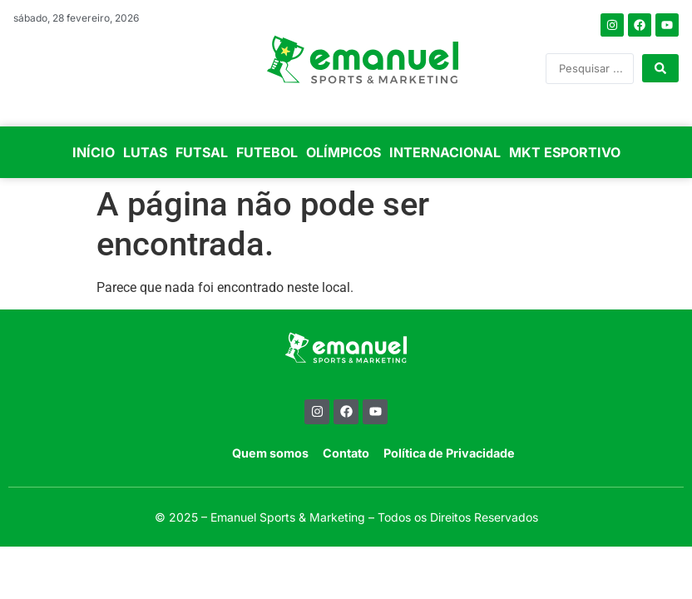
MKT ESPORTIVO (564, 152)
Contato (346, 453)
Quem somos (270, 453)
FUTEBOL (267, 152)
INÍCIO (93, 152)
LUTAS (145, 152)
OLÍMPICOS (343, 152)
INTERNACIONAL (445, 152)
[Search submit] (660, 68)
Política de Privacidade (449, 453)
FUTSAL (201, 152)
